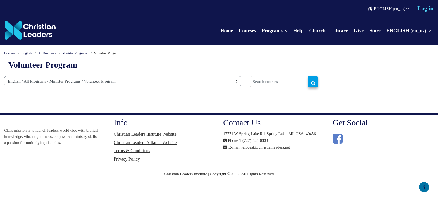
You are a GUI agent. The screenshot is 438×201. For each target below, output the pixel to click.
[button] (389, 8)
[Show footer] (424, 187)
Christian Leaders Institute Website (145, 134)
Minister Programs (75, 54)
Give (359, 31)
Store (375, 31)
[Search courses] (279, 82)
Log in (425, 8)
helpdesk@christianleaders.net (266, 147)
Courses (247, 31)
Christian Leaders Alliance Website (145, 143)
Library (339, 31)
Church (317, 31)
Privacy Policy (127, 160)
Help (298, 31)
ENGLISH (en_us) (406, 31)
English (27, 54)
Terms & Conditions (132, 151)
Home (226, 31)
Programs (272, 31)
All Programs (47, 54)
